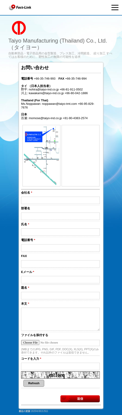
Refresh (33, 383)
